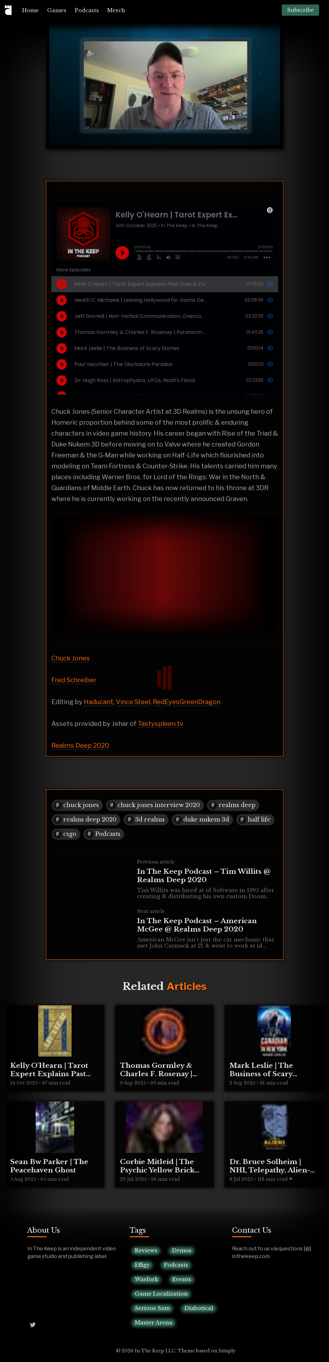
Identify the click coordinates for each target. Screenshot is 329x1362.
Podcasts (87, 10)
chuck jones (81, 805)
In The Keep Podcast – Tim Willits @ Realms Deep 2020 (204, 875)
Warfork (146, 1279)
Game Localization (161, 1293)
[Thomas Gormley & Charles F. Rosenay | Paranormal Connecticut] (164, 1048)
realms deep (237, 805)
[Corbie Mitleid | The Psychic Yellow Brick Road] (164, 1144)
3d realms (150, 819)
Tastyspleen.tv (160, 724)
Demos (181, 1250)
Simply (227, 1351)
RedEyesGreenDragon (187, 702)
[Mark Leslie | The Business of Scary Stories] (274, 1048)
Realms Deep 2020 (80, 745)
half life (259, 819)
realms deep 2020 (90, 819)
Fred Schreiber (73, 680)
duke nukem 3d (206, 819)
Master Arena (153, 1322)
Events (181, 1279)
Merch (116, 10)
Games (56, 10)
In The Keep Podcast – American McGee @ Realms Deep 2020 (197, 925)
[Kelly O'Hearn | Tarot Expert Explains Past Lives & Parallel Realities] (54, 1048)
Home (30, 10)
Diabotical (198, 1308)
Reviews (146, 1250)
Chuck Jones (70, 658)
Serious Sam (152, 1308)
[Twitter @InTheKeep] (32, 1324)
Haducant (98, 702)
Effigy (142, 1265)
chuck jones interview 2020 (158, 805)
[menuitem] (30, 10)
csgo (69, 834)
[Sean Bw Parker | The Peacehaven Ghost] (54, 1144)
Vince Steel (133, 702)
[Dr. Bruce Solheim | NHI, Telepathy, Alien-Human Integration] (274, 1144)
